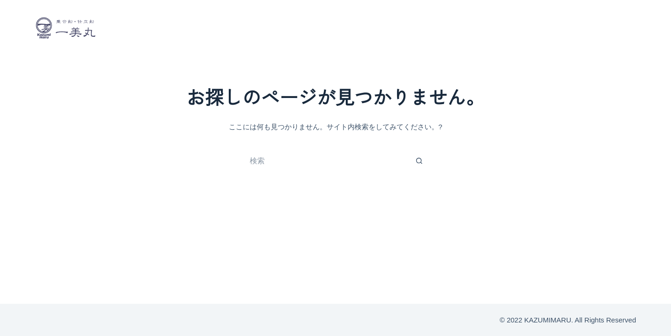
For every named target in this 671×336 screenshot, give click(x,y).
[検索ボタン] (419, 161)
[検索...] (326, 161)
